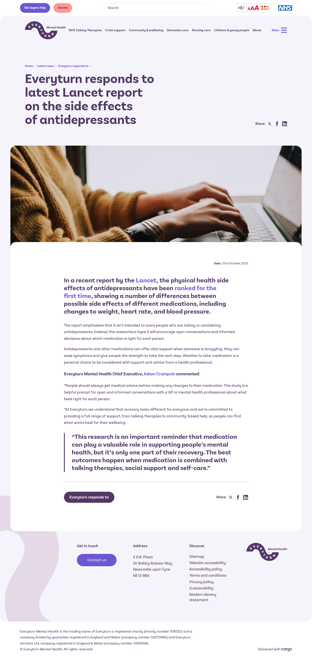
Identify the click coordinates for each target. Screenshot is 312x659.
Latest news (45, 66)
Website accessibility (207, 562)
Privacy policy (201, 581)
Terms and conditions (207, 575)
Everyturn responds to (73, 66)
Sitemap (196, 556)
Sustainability (201, 588)
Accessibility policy (205, 569)
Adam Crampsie (159, 374)
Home (29, 66)
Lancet (146, 280)
